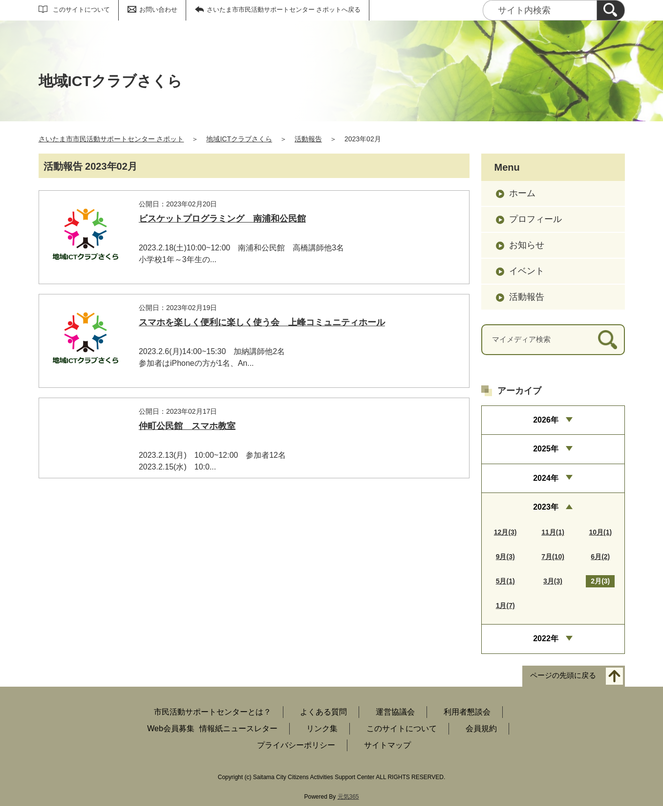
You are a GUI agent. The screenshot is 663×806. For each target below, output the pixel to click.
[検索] (611, 10)
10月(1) (600, 532)
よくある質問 (323, 712)
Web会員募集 (170, 728)
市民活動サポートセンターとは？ (212, 712)
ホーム (522, 193)
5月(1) (505, 581)
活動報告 (308, 139)
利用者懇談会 (467, 712)
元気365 (348, 796)
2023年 (545, 507)
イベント (526, 271)
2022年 (545, 638)
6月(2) (600, 556)
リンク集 (322, 728)
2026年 (545, 420)
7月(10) (552, 556)
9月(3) (505, 556)
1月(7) (505, 605)
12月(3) (505, 532)
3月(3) (552, 581)
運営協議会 (395, 712)
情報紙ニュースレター (238, 728)
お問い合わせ (158, 9)
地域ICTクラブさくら (239, 139)
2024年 (545, 478)
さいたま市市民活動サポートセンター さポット (111, 139)
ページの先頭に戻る (563, 675)
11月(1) (552, 532)
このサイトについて (81, 9)
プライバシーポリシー (296, 745)
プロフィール (535, 219)
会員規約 (481, 728)
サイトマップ (387, 745)
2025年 (545, 449)
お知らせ (526, 245)
